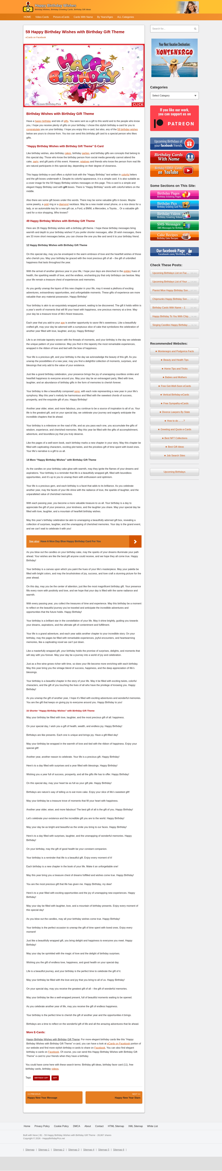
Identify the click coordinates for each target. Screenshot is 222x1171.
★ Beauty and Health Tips (174, 361)
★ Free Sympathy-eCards (174, 405)
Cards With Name (84, 17)
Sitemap (30, 1164)
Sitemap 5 (103, 1164)
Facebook (99, 1048)
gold (46, 204)
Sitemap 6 (118, 1164)
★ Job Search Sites (174, 458)
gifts (66, 121)
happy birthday (43, 121)
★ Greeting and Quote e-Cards (174, 432)
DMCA (77, 1140)
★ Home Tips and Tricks (174, 370)
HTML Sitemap (117, 1140)
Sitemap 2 (58, 1164)
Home (27, 1140)
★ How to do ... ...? (174, 423)
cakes (68, 153)
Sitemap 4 (88, 1164)
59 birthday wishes (127, 129)
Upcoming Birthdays (174, 474)
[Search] (171, 29)
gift (55, 1078)
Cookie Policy (61, 1140)
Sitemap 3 (73, 1164)
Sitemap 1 (43, 1164)
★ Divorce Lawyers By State (174, 414)
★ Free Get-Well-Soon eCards (174, 388)
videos (55, 1069)
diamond (63, 204)
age (63, 322)
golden (127, 271)
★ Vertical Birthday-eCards (174, 396)
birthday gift (42, 1078)
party (35, 161)
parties (85, 153)
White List (153, 1140)
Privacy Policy (42, 1140)
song (77, 391)
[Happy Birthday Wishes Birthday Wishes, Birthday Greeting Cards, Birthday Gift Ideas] (57, 7)
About (88, 1140)
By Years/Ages (106, 17)
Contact (100, 1140)
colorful (125, 174)
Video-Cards (42, 17)
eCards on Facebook (36, 37)
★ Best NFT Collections (174, 440)
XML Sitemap (136, 1140)
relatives (84, 161)
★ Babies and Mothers (174, 379)
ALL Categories (126, 17)
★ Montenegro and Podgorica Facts (174, 352)
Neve (35, 1149)
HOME (27, 17)
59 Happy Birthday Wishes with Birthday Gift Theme (69, 1149)
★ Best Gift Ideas (174, 449)
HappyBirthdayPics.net (53, 1152)
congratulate (33, 129)
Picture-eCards (61, 17)
